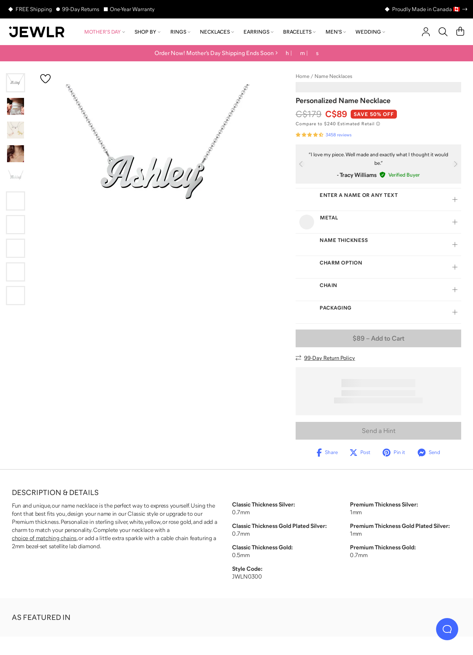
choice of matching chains (44, 538)
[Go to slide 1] (15, 82)
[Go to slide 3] (15, 130)
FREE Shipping (34, 9)
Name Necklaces (333, 76)
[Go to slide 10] (15, 295)
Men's (336, 31)
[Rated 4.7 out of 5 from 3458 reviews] (323, 135)
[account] (426, 31)
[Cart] (460, 31)
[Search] (443, 31)
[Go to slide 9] (15, 272)
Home (302, 76)
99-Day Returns (80, 9)
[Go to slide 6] (15, 201)
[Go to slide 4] (15, 153)
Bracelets (299, 31)
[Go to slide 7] (15, 224)
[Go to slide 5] (15, 177)
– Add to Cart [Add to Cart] (378, 338)
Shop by (147, 31)
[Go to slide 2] (15, 106)
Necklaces (217, 31)
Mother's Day (104, 31)
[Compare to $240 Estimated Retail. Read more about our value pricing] (338, 123)
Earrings (258, 31)
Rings (180, 31)
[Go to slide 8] (15, 248)
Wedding (370, 31)
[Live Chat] (447, 629)
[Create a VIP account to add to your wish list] (45, 78)
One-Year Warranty (132, 9)
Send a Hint (378, 430)
